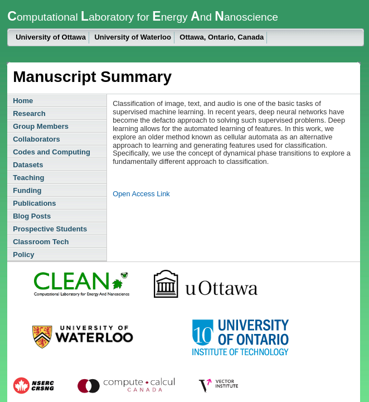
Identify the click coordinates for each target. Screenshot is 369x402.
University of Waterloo (132, 37)
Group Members (41, 126)
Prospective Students (50, 229)
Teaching (28, 177)
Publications (34, 203)
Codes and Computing (51, 152)
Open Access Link (141, 194)
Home (23, 100)
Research (29, 113)
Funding (27, 190)
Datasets (28, 165)
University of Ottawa (51, 37)
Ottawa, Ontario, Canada (221, 37)
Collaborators (36, 139)
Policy (23, 254)
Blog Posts (32, 216)
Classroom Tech (41, 242)
